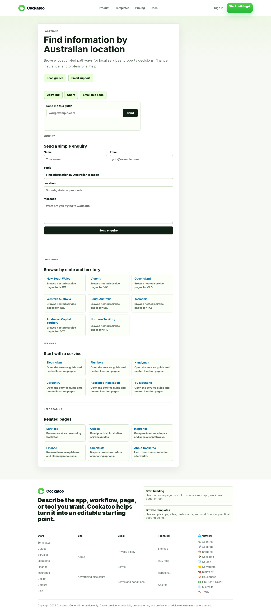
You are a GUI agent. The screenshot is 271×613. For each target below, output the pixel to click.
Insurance (44, 572)
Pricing (140, 8)
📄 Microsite (205, 587)
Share (71, 95)
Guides (42, 548)
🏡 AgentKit (205, 541)
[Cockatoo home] (31, 8)
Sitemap (163, 548)
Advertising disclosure (91, 577)
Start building (240, 7)
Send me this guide (92, 110)
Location (108, 187)
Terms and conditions (131, 582)
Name (75, 156)
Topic (108, 172)
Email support (80, 78)
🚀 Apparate (205, 546)
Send (130, 113)
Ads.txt (162, 585)
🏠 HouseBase (207, 577)
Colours (42, 585)
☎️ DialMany (206, 572)
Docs (154, 8)
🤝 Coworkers (207, 567)
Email (141, 156)
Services (43, 554)
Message (108, 210)
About (81, 556)
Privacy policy (126, 551)
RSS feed (163, 560)
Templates (122, 8)
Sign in (218, 8)
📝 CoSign (204, 562)
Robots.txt (164, 572)
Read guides (55, 78)
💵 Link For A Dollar (210, 582)
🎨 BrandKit (205, 551)
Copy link (53, 95)
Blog (40, 591)
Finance (43, 567)
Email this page (93, 95)
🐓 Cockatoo (206, 556)
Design (42, 578)
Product (104, 8)
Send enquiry (108, 230)
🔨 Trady (203, 592)
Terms (122, 567)
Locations (44, 560)
